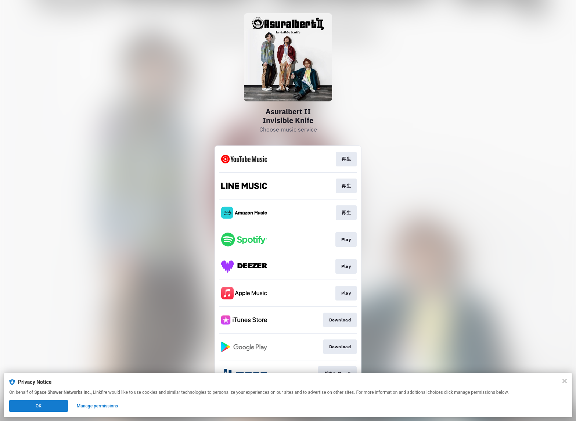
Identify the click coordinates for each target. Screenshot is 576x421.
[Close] (564, 381)
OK (39, 406)
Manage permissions (97, 406)
